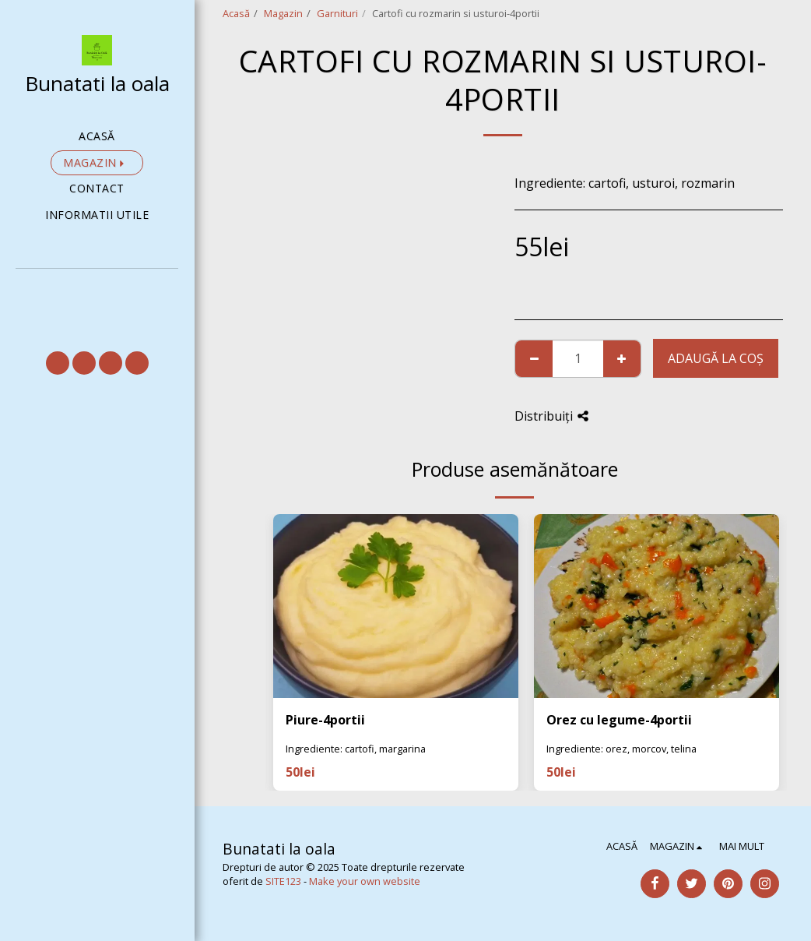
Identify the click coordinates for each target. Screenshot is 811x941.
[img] (395, 606)
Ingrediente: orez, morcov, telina (621, 749)
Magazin (283, 13)
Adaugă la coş (716, 358)
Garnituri (337, 13)
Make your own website (364, 881)
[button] (97, 290)
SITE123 (283, 881)
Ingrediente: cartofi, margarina (356, 749)
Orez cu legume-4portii (619, 719)
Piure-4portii (325, 719)
